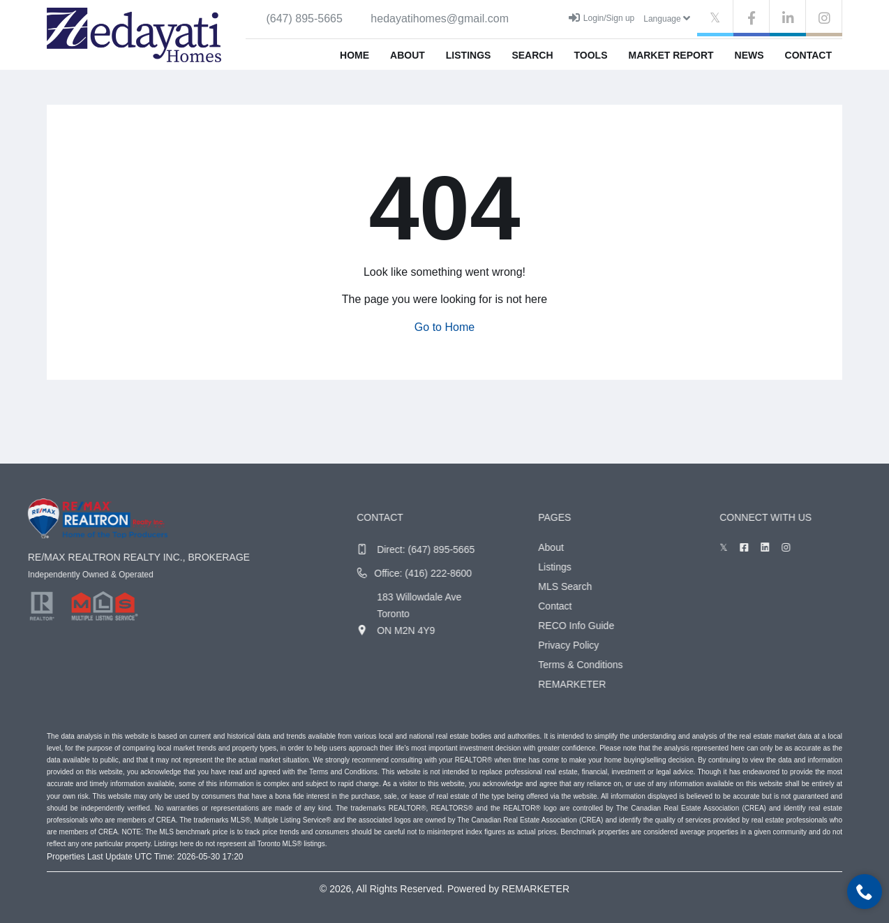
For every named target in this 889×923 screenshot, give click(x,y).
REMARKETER (597, 684)
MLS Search (590, 586)
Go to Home (444, 327)
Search (532, 55)
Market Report (670, 55)
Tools (591, 55)
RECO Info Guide (601, 625)
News (749, 55)
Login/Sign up (601, 17)
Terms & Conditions (605, 664)
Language (666, 18)
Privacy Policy (593, 645)
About (407, 55)
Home (354, 55)
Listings (468, 55)
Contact (808, 55)
